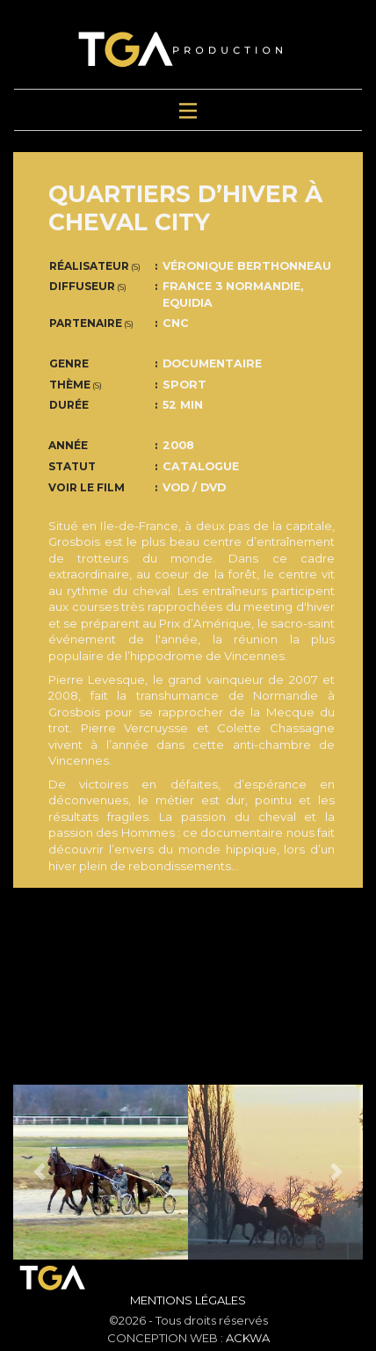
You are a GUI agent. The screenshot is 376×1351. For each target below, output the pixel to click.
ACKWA (248, 1338)
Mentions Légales (188, 1300)
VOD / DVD (194, 487)
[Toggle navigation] (188, 110)
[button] (39, 1172)
